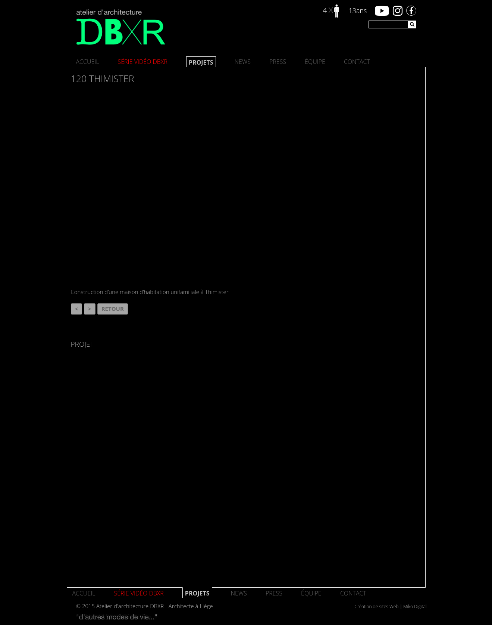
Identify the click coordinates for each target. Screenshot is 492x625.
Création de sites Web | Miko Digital (391, 606)
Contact (357, 62)
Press (277, 62)
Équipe (315, 62)
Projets (201, 62)
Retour (112, 308)
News (243, 62)
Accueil (87, 62)
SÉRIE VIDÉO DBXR (142, 62)
